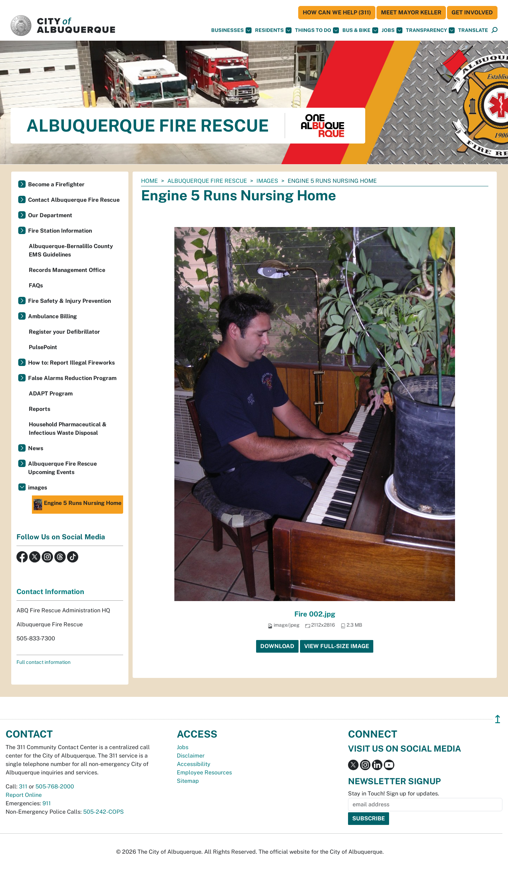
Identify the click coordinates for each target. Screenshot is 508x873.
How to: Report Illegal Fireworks (71, 362)
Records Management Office (67, 270)
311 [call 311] (23, 786)
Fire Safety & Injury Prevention (69, 301)
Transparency (430, 30)
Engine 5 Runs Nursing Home (77, 504)
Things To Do (317, 30)
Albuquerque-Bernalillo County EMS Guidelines (71, 250)
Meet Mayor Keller (411, 12)
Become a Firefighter (56, 184)
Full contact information (43, 662)
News (35, 448)
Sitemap (188, 781)
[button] (473, 30)
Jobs (392, 30)
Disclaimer (191, 755)
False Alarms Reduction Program (72, 378)
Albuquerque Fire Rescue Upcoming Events (62, 467)
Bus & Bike (360, 30)
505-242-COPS (103, 811)
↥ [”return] (497, 719)
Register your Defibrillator (64, 331)
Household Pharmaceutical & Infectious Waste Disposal (68, 428)
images (267, 181)
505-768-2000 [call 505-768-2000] (54, 786)
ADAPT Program (51, 393)
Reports (39, 409)
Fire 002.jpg (314, 614)
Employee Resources (204, 772)
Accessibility (193, 764)
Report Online (24, 795)
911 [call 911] (46, 803)
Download (277, 646)
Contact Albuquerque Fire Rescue (74, 199)
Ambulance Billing (52, 316)
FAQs (36, 285)
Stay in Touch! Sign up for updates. (393, 793)
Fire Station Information (60, 230)
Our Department (50, 215)
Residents (273, 30)
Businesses (231, 30)
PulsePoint (43, 347)
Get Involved (472, 12)
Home (149, 181)
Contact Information (50, 591)
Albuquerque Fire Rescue (207, 181)
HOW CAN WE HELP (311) (337, 12)
